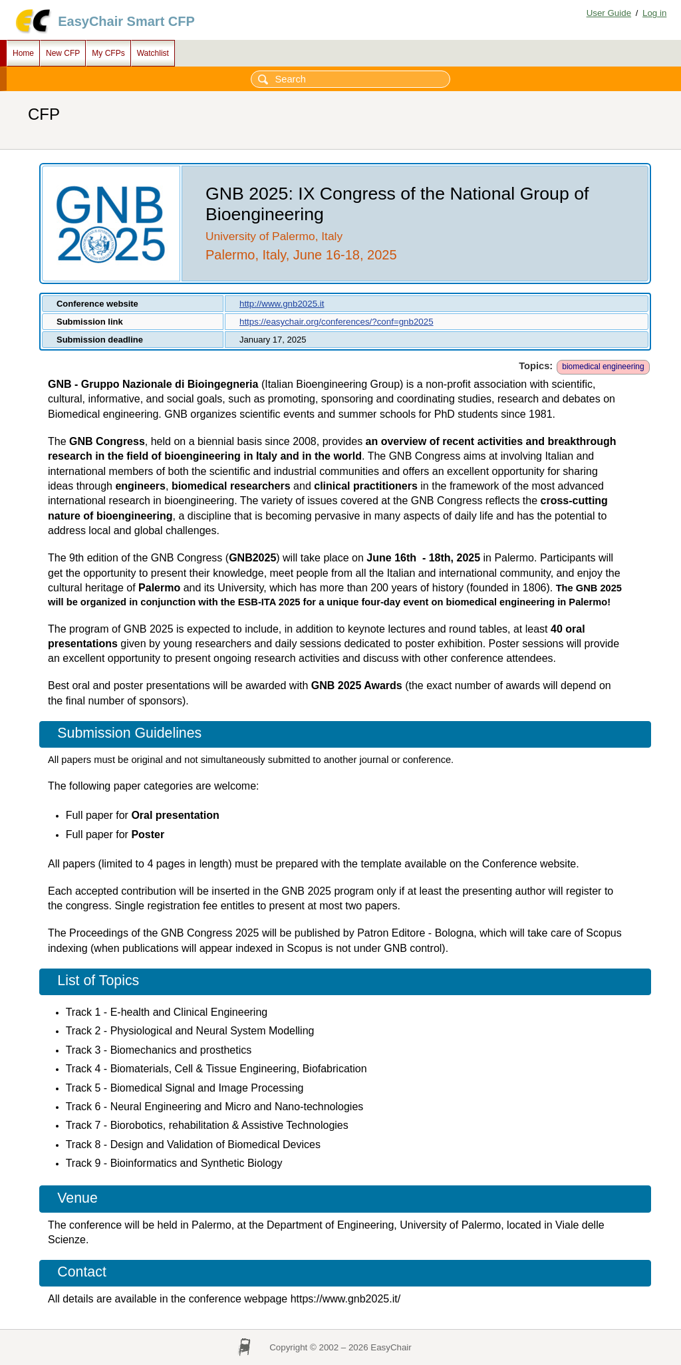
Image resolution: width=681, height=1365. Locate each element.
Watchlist (153, 53)
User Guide (609, 13)
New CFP (63, 53)
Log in (654, 13)
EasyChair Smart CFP (126, 21)
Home (23, 53)
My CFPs (108, 53)
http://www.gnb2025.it (281, 304)
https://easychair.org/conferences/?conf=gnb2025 (336, 322)
